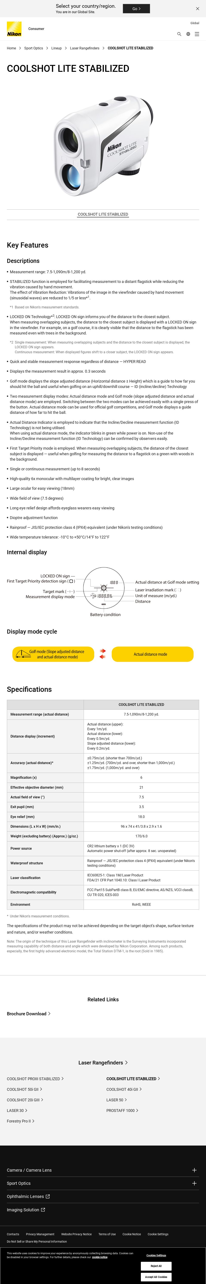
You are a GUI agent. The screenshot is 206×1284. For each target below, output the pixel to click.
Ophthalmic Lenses (28, 1196)
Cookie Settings (158, 1234)
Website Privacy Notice (76, 1234)
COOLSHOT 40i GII (122, 1089)
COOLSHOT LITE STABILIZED (130, 48)
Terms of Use (107, 1234)
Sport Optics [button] (19, 1183)
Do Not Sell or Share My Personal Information (37, 1241)
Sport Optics (33, 48)
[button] (179, 34)
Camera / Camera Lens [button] (29, 1170)
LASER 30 (15, 1110)
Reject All (156, 1269)
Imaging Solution (26, 1209)
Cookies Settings (156, 1258)
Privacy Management (40, 1234)
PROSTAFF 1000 (120, 1110)
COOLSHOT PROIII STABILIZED (33, 1079)
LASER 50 (114, 1100)
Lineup (56, 48)
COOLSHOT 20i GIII (23, 1100)
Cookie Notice (132, 1234)
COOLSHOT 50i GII (22, 1089)
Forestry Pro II (19, 1121)
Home (11, 48)
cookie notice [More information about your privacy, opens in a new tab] (99, 1260)
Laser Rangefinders (84, 48)
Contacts (13, 1234)
